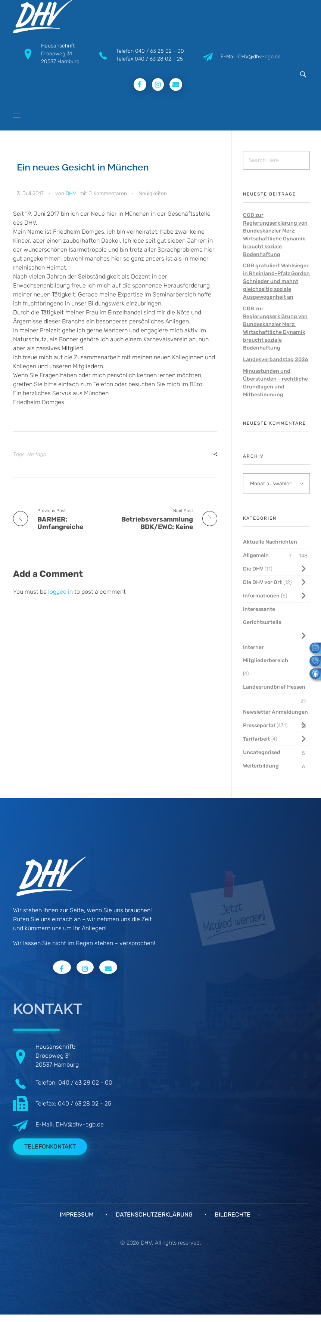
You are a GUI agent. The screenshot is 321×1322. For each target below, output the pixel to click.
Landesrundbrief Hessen (274, 687)
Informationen (261, 596)
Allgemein (256, 555)
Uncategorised (261, 752)
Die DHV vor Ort (262, 582)
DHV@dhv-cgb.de (80, 1124)
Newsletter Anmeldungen (275, 712)
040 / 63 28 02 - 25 (159, 59)
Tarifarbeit (256, 739)
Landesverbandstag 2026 (275, 359)
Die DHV (253, 569)
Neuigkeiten (152, 193)
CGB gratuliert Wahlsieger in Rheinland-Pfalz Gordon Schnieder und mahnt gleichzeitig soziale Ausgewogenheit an (276, 281)
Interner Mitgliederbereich (265, 654)
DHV (71, 193)
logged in (61, 591)
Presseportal (259, 725)
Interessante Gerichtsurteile (262, 615)
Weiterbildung (261, 766)
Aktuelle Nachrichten (270, 542)
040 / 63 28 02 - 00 (159, 51)
